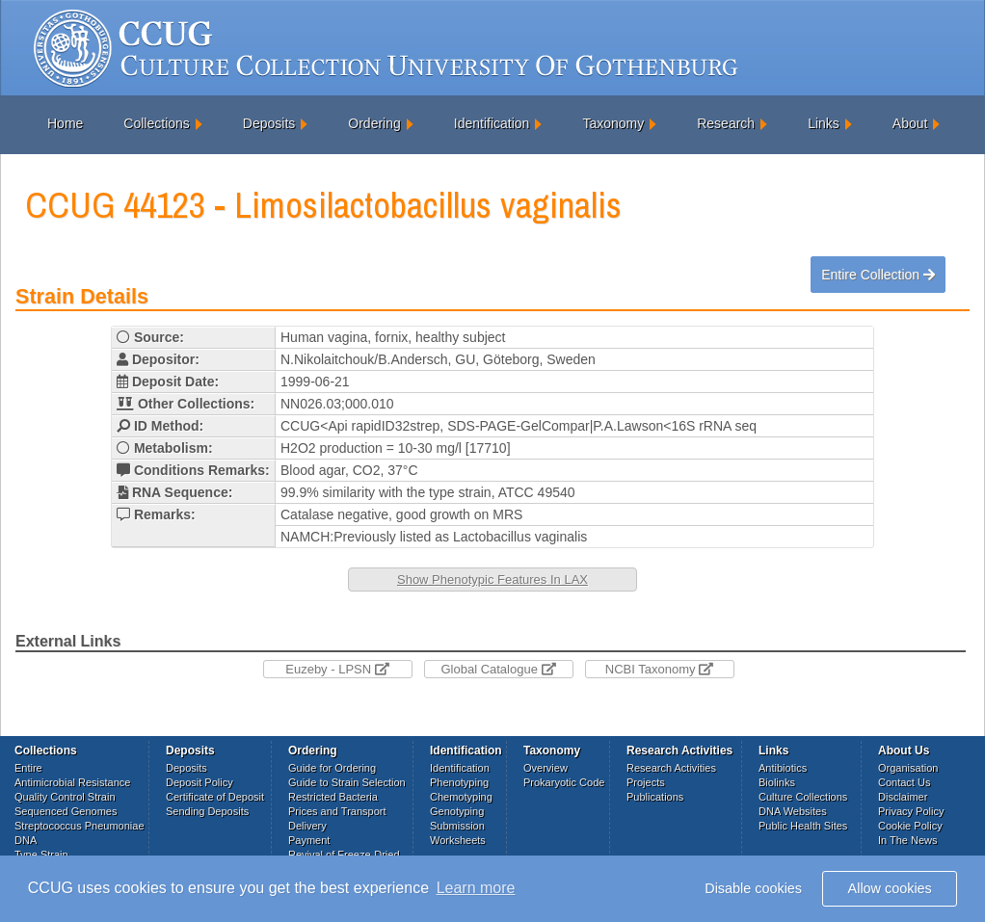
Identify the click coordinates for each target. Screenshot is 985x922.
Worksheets (458, 840)
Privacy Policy (911, 811)
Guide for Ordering (332, 768)
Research (726, 123)
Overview (545, 768)
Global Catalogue (497, 669)
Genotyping (457, 811)
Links (823, 123)
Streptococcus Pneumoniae (79, 825)
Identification (492, 123)
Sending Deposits (207, 811)
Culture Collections (803, 797)
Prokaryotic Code (563, 782)
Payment (309, 840)
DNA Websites (793, 811)
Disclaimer (902, 797)
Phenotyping (459, 782)
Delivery (307, 825)
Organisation (908, 768)
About (910, 123)
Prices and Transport (337, 811)
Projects (645, 782)
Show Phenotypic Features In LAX (492, 579)
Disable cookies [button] (753, 888)
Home (65, 123)
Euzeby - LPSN (337, 669)
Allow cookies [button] (890, 888)
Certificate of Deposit (215, 797)
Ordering (374, 123)
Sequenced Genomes (65, 811)
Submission (457, 825)
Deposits (269, 123)
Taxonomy (613, 123)
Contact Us (904, 782)
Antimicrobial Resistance (72, 782)
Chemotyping (461, 797)
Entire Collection (878, 274)
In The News (908, 840)
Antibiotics (783, 768)
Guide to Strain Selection (347, 782)
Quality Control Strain (65, 797)
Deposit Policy (199, 782)
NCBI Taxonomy (659, 669)
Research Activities (671, 768)
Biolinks (777, 782)
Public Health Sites (803, 825)
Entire (28, 768)
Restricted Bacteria (333, 797)
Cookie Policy (910, 825)
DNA (25, 840)
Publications (654, 797)
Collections (156, 123)
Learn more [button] (476, 888)
